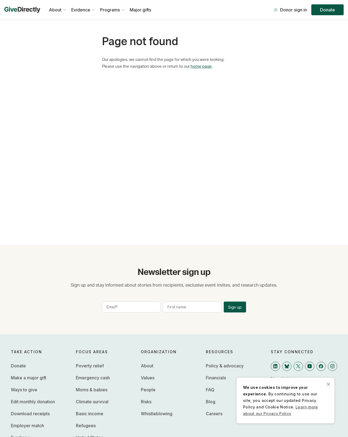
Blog (210, 401)
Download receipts (30, 413)
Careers (214, 413)
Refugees (86, 425)
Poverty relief (90, 365)
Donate (327, 10)
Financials (216, 377)
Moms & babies (91, 389)
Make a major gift (28, 377)
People (148, 389)
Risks (146, 401)
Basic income (89, 413)
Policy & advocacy (225, 365)
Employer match (27, 425)
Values (147, 377)
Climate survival (92, 401)
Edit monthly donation (33, 401)
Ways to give (24, 389)
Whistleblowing (156, 413)
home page (201, 66)
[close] (328, 383)
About (147, 365)
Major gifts (140, 10)
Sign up (235, 307)
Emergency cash (93, 377)
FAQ (210, 389)
